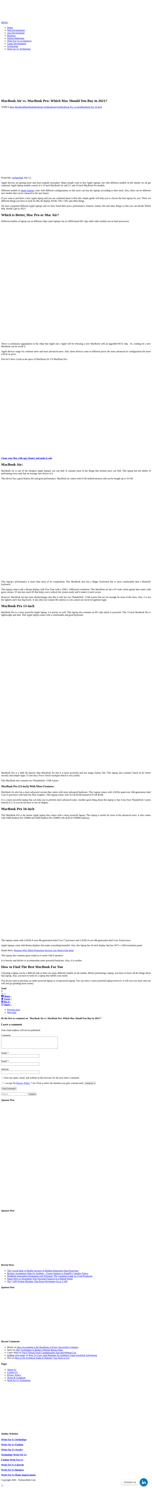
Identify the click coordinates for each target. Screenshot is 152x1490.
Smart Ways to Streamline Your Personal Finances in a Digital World (40, 1281)
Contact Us (12, 1374)
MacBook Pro (53, 107)
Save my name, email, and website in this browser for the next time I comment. (42, 1080)
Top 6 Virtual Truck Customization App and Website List (49, 1355)
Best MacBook (17, 107)
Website (5, 1071)
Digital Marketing (15, 38)
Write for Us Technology (19, 49)
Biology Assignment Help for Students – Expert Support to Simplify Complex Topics (47, 1275)
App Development (16, 33)
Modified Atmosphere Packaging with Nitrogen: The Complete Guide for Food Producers (49, 1278)
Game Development (16, 43)
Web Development (16, 30)
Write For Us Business (12, 1472)
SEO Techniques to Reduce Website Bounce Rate (39, 1352)
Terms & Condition (16, 1380)
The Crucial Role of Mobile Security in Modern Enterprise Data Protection (42, 1273)
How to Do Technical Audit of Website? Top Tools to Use (42, 1360)
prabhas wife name (16, 1357)
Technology (12, 46)
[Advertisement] (76, 73)
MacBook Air (40, 107)
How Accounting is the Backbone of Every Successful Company (47, 1349)
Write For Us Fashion (12, 1447)
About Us (11, 1372)
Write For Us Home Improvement (18, 1477)
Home (10, 27)
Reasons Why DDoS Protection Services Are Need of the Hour (44, 950)
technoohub (17, 177)
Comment (6, 1035)
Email (4, 1063)
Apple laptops (27, 190)
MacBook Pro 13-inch (70, 107)
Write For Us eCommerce (19, 41)
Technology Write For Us (14, 1457)
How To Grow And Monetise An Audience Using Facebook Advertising (63, 1357)
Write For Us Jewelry (12, 1452)
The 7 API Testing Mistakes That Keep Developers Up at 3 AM (37, 1283)
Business (11, 35)
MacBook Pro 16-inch (91, 107)
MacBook (29, 107)
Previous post (13, 1009)
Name (4, 1055)
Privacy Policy (23, 1085)
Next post (11, 1012)
